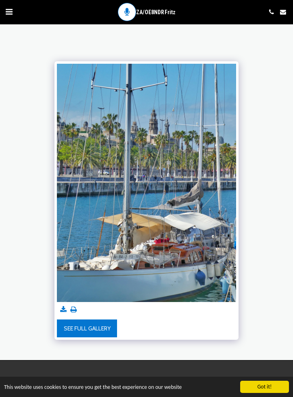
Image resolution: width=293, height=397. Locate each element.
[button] (9, 11)
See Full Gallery (87, 328)
